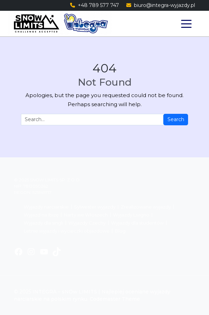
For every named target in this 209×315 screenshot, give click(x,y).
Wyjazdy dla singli (43, 223)
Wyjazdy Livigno (131, 215)
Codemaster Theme (115, 299)
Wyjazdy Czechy (87, 223)
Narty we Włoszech (86, 215)
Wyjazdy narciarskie (46, 207)
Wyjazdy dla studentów (137, 223)
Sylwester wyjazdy (94, 207)
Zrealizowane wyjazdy (146, 207)
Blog (120, 231)
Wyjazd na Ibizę (41, 215)
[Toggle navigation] (186, 23)
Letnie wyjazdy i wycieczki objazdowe (67, 231)
